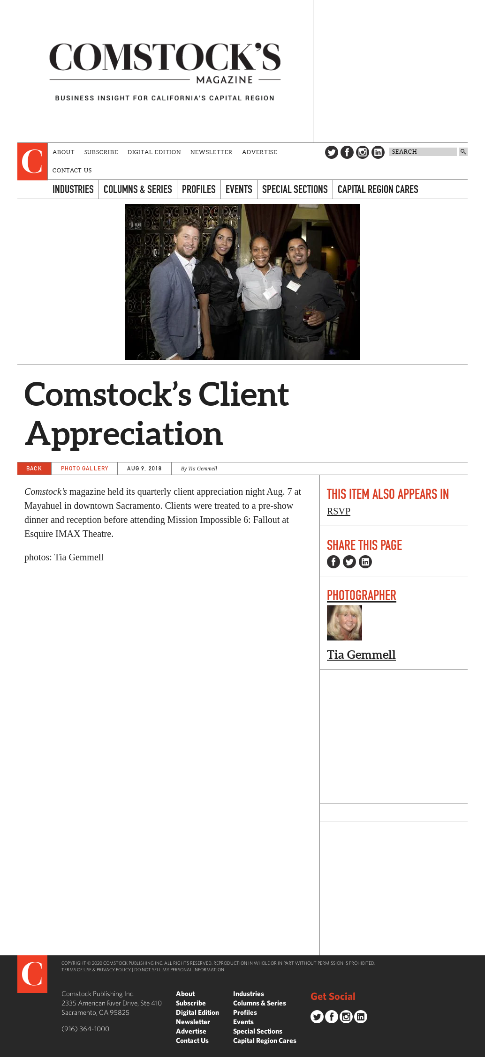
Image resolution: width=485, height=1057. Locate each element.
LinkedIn (378, 152)
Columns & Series (138, 189)
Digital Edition (155, 152)
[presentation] (32, 161)
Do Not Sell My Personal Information (179, 969)
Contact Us (72, 170)
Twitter (331, 152)
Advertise (259, 152)
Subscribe (101, 152)
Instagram (362, 152)
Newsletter (211, 152)
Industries (73, 189)
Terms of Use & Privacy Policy (96, 969)
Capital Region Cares (378, 189)
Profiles (199, 189)
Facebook (347, 152)
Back (34, 468)
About (64, 152)
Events (239, 189)
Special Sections (295, 189)
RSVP (338, 511)
